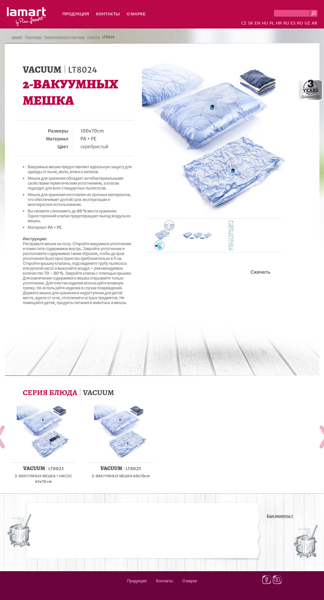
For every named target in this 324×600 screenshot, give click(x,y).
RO (300, 23)
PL (272, 23)
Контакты (108, 14)
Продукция (76, 14)
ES (293, 23)
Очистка (93, 37)
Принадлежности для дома (64, 37)
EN (257, 23)
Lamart (27, 17)
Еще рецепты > (280, 516)
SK (250, 23)
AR (314, 23)
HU (265, 23)
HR (279, 23)
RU (286, 23)
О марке (136, 14)
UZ (307, 23)
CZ (243, 23)
